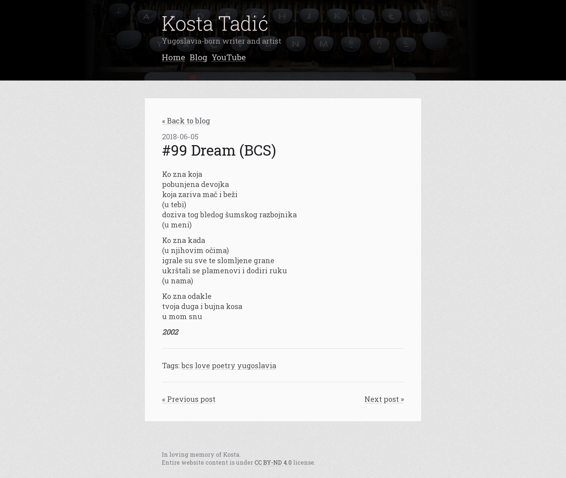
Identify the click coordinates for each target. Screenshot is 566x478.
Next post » (384, 399)
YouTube (229, 57)
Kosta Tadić (215, 23)
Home (173, 57)
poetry (223, 365)
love (202, 365)
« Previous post (188, 399)
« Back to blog (186, 120)
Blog (198, 57)
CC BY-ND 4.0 (273, 462)
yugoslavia (256, 365)
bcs (187, 365)
